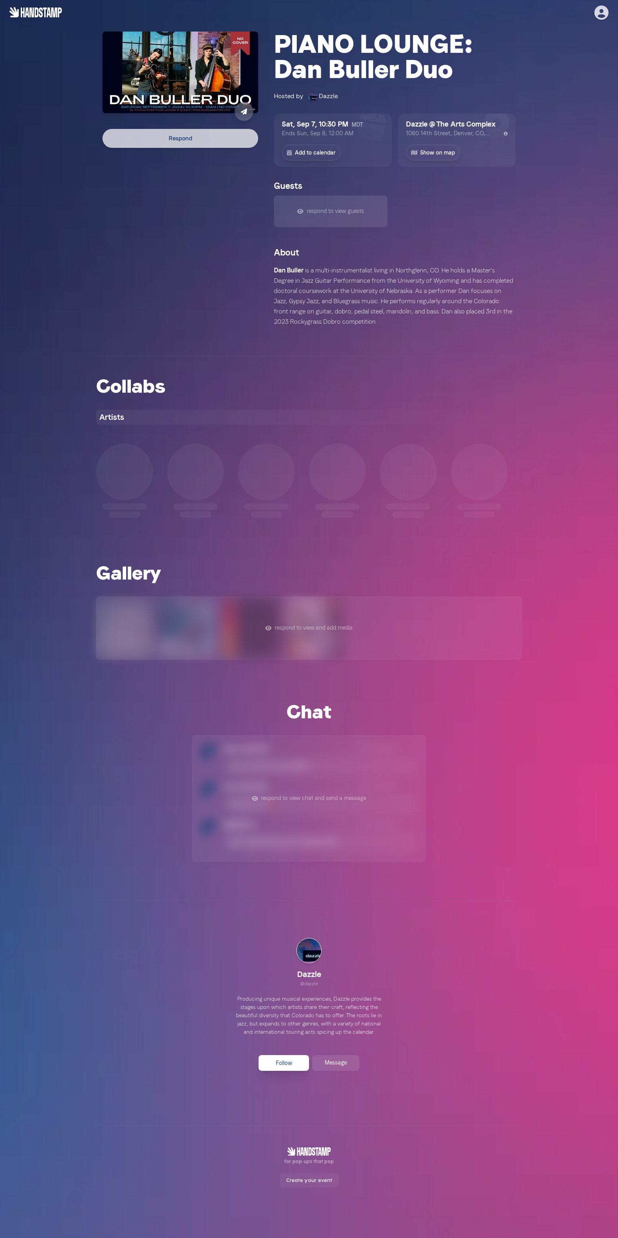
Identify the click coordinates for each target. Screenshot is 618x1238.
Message (336, 1062)
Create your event (309, 1180)
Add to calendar (311, 152)
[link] (309, 963)
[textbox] (395, 296)
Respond (180, 138)
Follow (284, 1063)
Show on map (433, 152)
